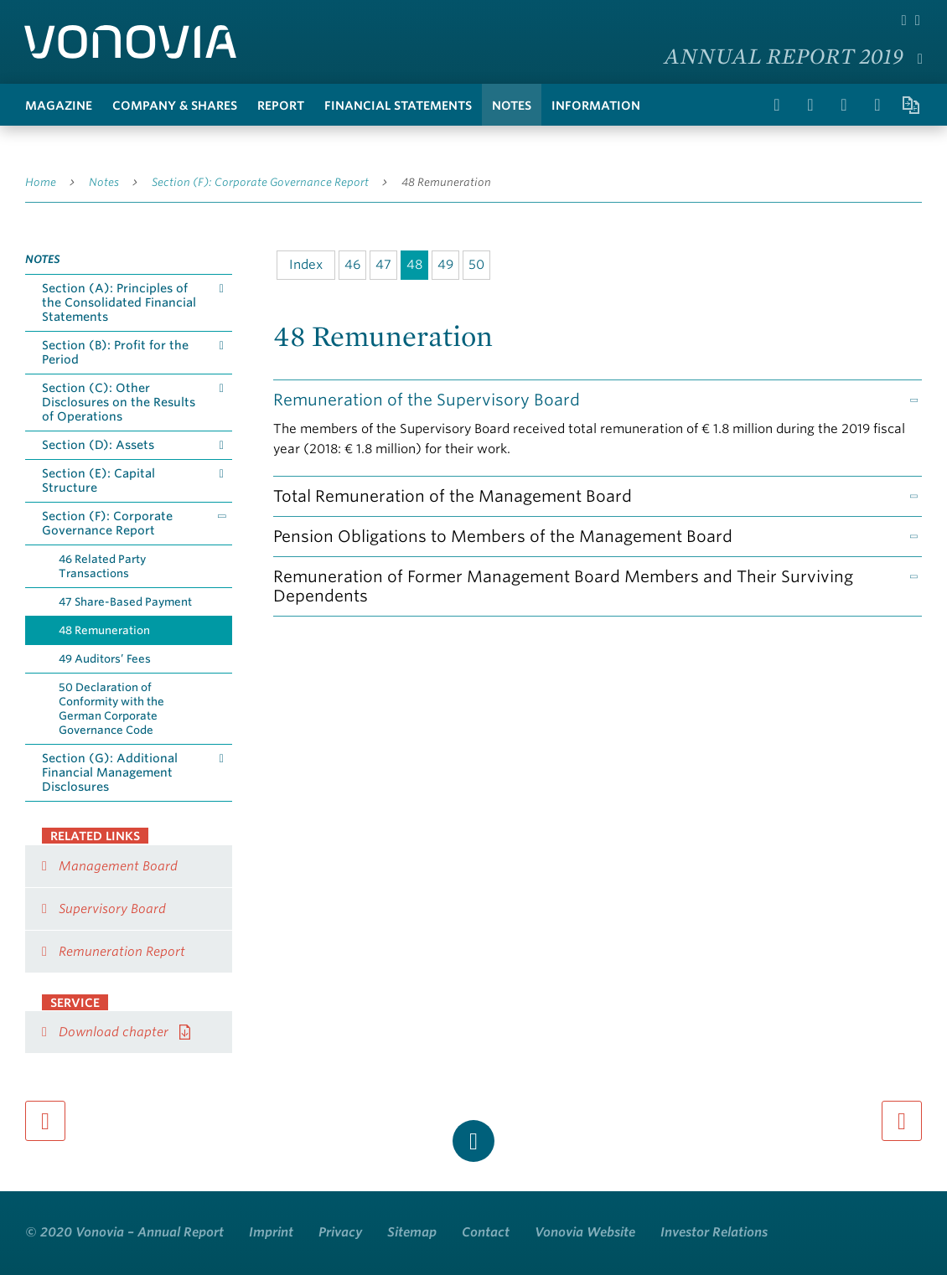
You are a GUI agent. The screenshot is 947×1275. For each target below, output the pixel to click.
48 (414, 264)
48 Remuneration (446, 182)
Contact (486, 1232)
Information (595, 105)
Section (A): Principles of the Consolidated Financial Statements (119, 302)
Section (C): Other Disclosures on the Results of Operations (118, 402)
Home (40, 182)
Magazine (58, 105)
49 (445, 264)
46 (352, 264)
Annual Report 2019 (784, 55)
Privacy (340, 1232)
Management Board (118, 866)
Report (280, 105)
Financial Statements (398, 105)
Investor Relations (714, 1232)
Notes (511, 105)
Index (306, 264)
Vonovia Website (585, 1232)
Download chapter (113, 1032)
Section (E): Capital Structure (98, 480)
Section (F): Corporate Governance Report (260, 182)
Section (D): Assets (98, 445)
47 (383, 264)
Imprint (271, 1232)
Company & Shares (174, 105)
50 (476, 264)
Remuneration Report (122, 951)
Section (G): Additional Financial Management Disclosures (110, 772)
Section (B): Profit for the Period (115, 352)
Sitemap (412, 1232)
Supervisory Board (112, 908)
